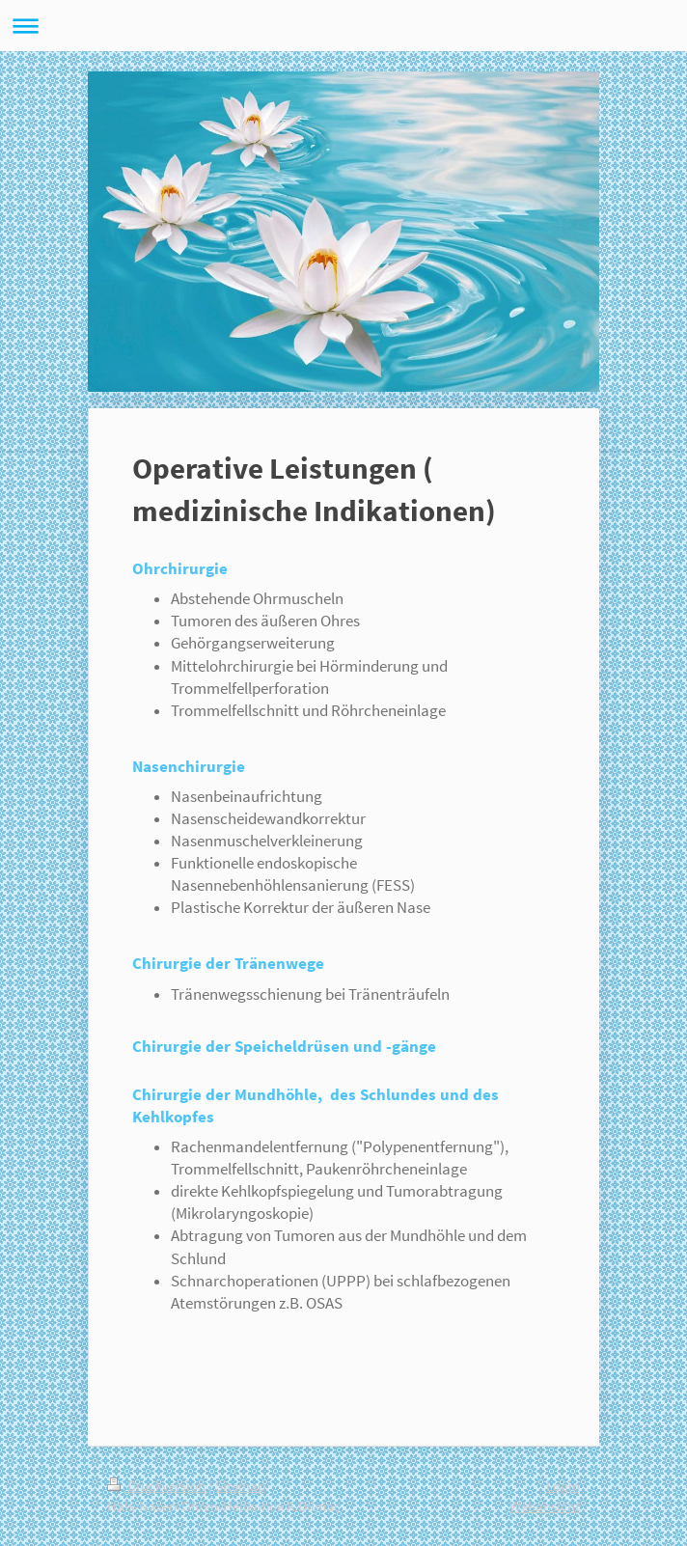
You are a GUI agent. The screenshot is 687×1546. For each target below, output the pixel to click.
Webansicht (544, 1506)
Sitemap (240, 1486)
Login (563, 1486)
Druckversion (157, 1486)
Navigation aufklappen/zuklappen (343, 25)
